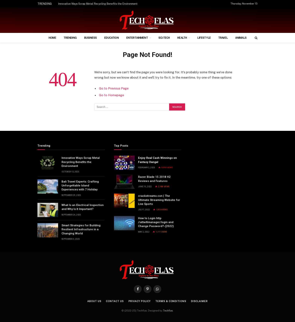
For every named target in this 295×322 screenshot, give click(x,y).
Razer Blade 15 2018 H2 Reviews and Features (154, 179)
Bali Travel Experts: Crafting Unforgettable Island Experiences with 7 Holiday (80, 185)
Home (52, 37)
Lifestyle (204, 37)
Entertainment (137, 37)
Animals (240, 37)
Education (111, 37)
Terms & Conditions (170, 301)
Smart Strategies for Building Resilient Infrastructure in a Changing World (81, 229)
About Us (94, 301)
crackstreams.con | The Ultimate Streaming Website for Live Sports (159, 200)
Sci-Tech (164, 37)
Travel (223, 37)
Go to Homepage (111, 95)
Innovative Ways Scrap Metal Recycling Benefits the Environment (98, 3)
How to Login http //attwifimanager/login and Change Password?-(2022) (156, 222)
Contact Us (115, 301)
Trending (70, 37)
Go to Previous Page (113, 88)
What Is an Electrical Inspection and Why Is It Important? (83, 207)
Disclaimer (199, 301)
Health (182, 37)
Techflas (168, 310)
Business (90, 37)
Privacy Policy (139, 301)
